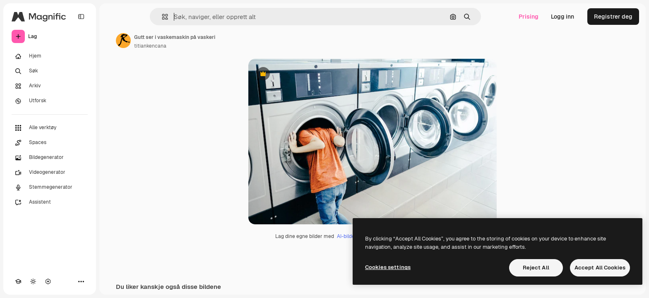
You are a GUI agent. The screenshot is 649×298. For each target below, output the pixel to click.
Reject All (536, 267)
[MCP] (48, 281)
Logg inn (562, 16)
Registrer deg (613, 16)
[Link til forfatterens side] (123, 40)
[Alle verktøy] (50, 128)
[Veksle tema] (33, 281)
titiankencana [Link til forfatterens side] (150, 46)
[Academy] (18, 281)
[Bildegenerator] (50, 157)
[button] (161, 17)
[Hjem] (50, 56)
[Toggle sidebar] (81, 16)
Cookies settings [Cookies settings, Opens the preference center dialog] (388, 267)
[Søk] (50, 71)
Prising (528, 16)
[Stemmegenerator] (50, 187)
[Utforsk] (50, 101)
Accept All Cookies (599, 267)
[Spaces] (50, 142)
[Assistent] (50, 202)
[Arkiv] (50, 86)
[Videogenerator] (50, 172)
